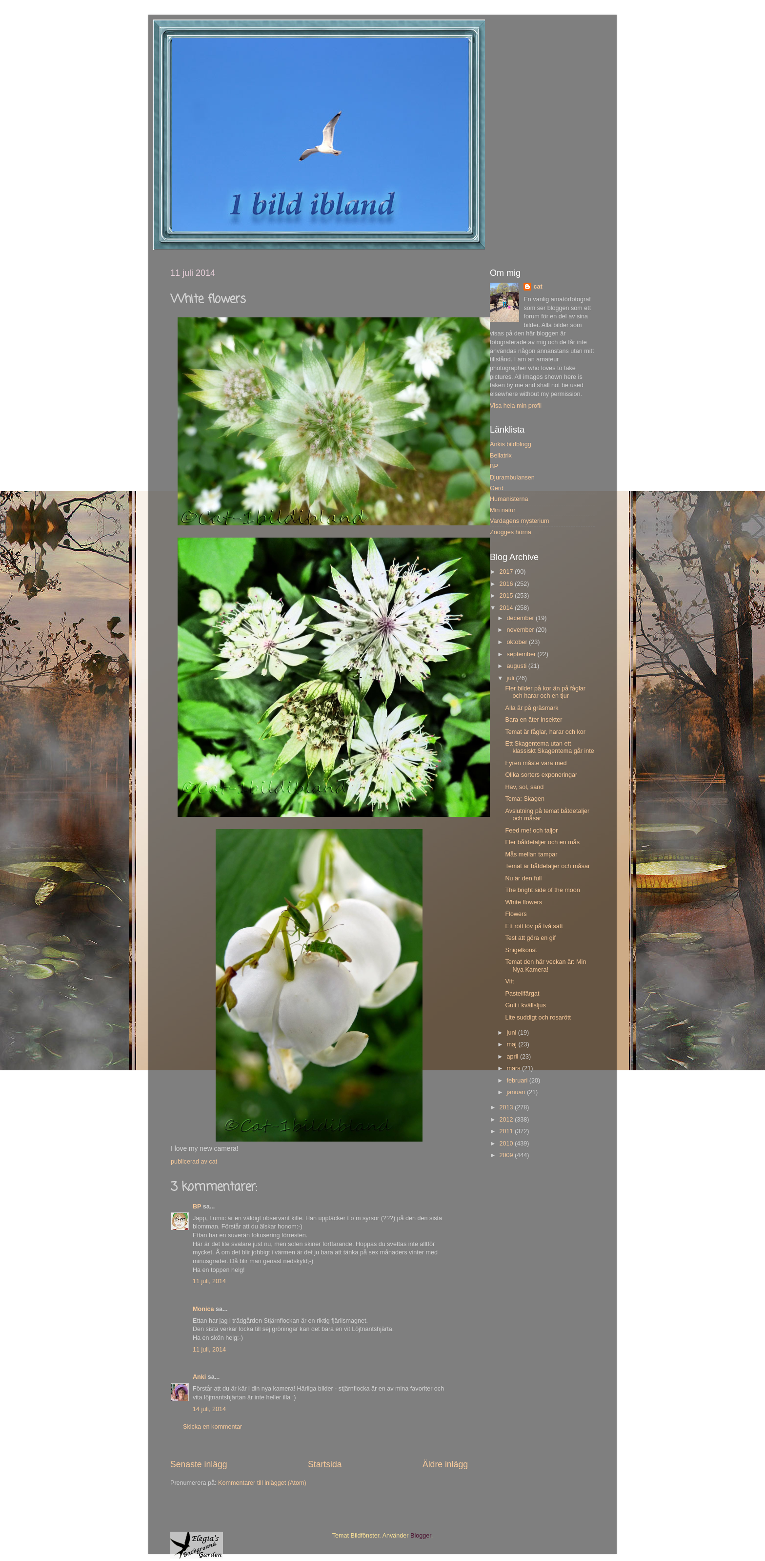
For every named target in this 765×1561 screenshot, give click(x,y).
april (513, 1056)
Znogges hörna (510, 532)
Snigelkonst (521, 950)
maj (513, 1044)
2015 (507, 595)
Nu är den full (523, 878)
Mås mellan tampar (531, 854)
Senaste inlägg (198, 1464)
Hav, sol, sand (524, 787)
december (521, 618)
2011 (507, 1131)
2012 (507, 1119)
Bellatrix (501, 455)
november (521, 629)
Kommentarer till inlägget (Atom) (262, 1482)
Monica (203, 1309)
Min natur (503, 510)
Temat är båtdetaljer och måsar (547, 866)
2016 (507, 584)
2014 (507, 607)
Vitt (509, 981)
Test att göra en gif (530, 938)
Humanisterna (509, 499)
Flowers (515, 914)
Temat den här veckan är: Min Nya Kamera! (545, 965)
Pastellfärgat (522, 993)
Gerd (496, 488)
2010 (507, 1143)
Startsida (325, 1464)
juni (512, 1032)
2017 (507, 571)
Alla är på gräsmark (531, 708)
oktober (518, 642)
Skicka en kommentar (212, 1426)
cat (537, 286)
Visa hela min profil (516, 405)
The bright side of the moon (542, 890)
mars (514, 1068)
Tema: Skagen (524, 798)
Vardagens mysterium (519, 521)
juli (511, 678)
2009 (507, 1155)
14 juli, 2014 (209, 1409)
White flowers (523, 902)
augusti (517, 666)
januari (517, 1092)
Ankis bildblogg (510, 444)
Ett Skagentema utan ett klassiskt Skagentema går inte (549, 747)
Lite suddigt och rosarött (537, 1017)
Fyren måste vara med (535, 763)
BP (197, 1206)
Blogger (420, 1535)
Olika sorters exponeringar (541, 774)
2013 (507, 1107)
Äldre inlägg (445, 1464)
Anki (199, 1377)
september (522, 654)
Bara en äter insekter (533, 719)
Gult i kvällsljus (525, 1005)
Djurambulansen (512, 477)
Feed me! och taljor (531, 830)
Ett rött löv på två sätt (534, 926)
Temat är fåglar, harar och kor (545, 731)
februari (518, 1080)
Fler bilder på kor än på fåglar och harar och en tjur (545, 692)
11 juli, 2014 (209, 1281)
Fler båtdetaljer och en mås (542, 842)
